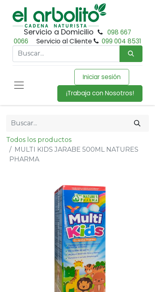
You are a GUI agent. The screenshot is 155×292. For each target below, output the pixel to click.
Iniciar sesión (102, 77)
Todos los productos (38, 140)
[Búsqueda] (130, 53)
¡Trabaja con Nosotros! (100, 93)
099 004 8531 (121, 41)
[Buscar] (137, 123)
